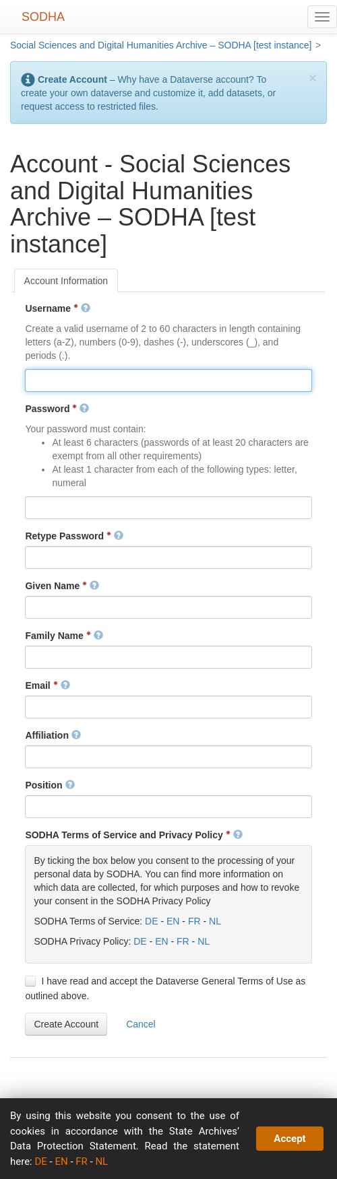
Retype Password (74, 536)
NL (215, 921)
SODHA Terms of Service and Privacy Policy (133, 835)
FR (194, 921)
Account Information (66, 280)
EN (172, 921)
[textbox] (168, 380)
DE (151, 921)
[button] (66, 1024)
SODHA (43, 17)
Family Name (63, 635)
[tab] (66, 281)
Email (47, 685)
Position (49, 785)
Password (57, 408)
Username (57, 308)
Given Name (62, 585)
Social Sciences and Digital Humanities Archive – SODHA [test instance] (160, 45)
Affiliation (52, 735)
